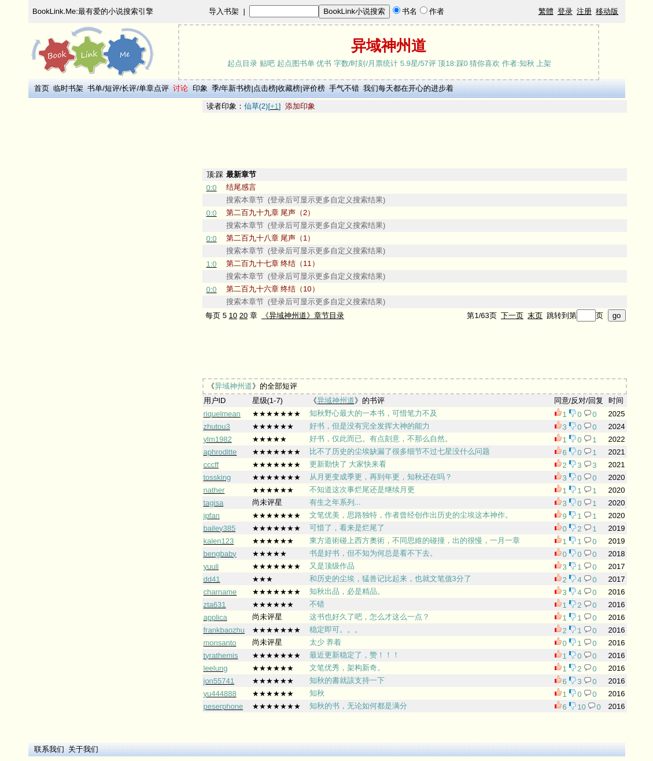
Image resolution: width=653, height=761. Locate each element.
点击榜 (264, 88)
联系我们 (49, 749)
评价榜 (313, 88)
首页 (41, 88)
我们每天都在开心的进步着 (408, 88)
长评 (128, 88)
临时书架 (68, 88)
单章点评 (154, 88)
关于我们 (83, 749)
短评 (112, 88)
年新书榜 (236, 88)
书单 (94, 88)
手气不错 (344, 88)
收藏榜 (289, 88)
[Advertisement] (113, 273)
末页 (535, 315)
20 (243, 315)
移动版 (607, 11)
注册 (584, 11)
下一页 (512, 315)
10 (233, 315)
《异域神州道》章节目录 (302, 315)
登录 (565, 11)
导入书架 (224, 11)
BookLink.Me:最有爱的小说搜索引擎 (92, 11)
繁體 (546, 11)
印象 (200, 88)
